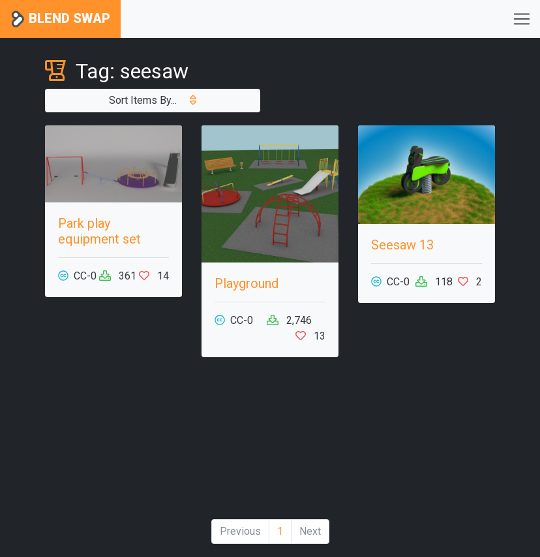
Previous (240, 531)
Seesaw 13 (402, 245)
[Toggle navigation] (521, 19)
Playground (246, 283)
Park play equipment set (99, 231)
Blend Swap (60, 19)
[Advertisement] (270, 443)
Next (310, 531)
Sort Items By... (152, 100)
